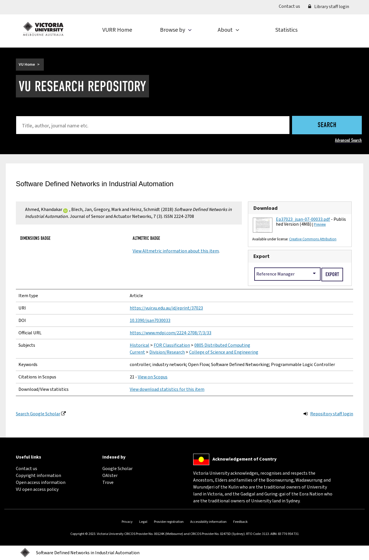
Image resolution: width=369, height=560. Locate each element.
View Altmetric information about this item (176, 251)
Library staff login (328, 6)
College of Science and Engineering (223, 352)
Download (265, 208)
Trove (108, 482)
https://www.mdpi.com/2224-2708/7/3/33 (170, 333)
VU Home (27, 64)
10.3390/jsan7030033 (150, 320)
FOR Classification (172, 345)
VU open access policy (37, 489)
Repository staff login (331, 414)
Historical (139, 345)
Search (327, 125)
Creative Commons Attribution (312, 239)
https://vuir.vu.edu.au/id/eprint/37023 (166, 308)
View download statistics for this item (167, 389)
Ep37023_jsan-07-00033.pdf (303, 219)
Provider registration (169, 521)
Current (137, 352)
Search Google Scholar (38, 414)
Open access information (40, 482)
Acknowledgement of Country (244, 459)
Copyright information (38, 475)
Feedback (240, 521)
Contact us (291, 6)
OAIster (110, 475)
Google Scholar (117, 468)
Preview (320, 224)
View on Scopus (152, 377)
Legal (143, 521)
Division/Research (167, 352)
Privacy (127, 521)
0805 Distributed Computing (222, 345)
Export (261, 256)
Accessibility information (208, 521)
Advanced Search (348, 140)
